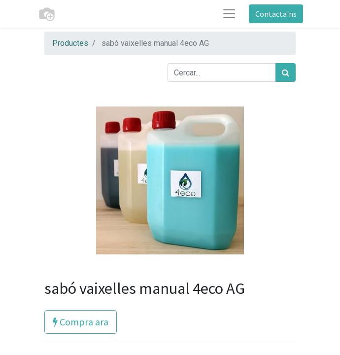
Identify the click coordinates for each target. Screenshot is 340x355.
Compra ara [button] (80, 322)
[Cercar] (285, 72)
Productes (70, 43)
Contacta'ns (276, 14)
